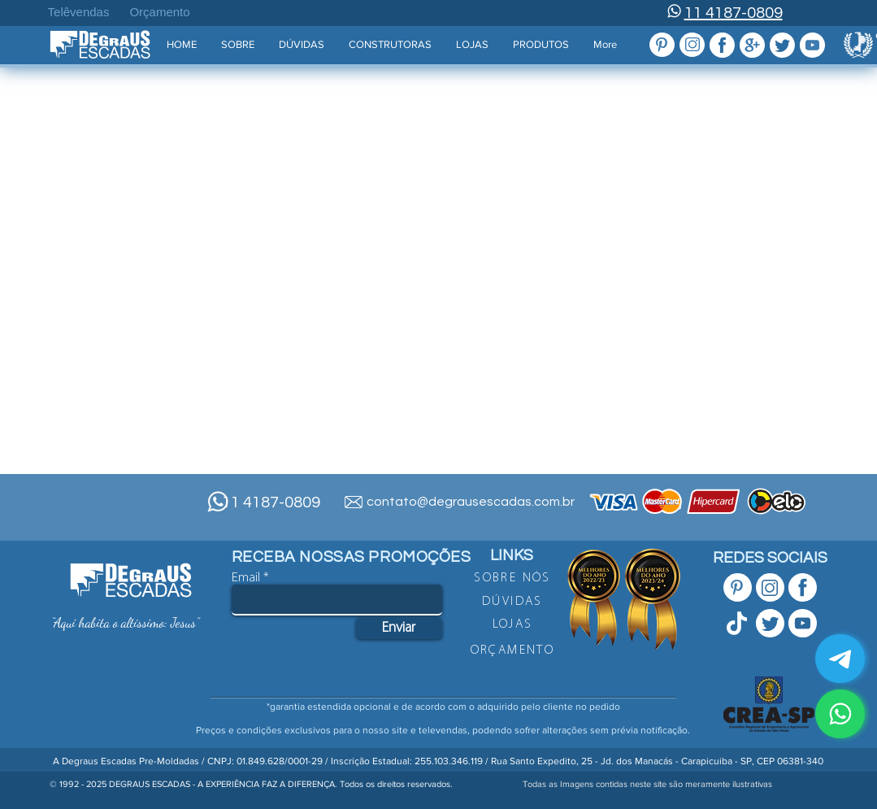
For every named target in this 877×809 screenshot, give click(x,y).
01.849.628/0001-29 (280, 761)
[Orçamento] (160, 11)
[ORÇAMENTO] (513, 650)
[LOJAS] (513, 624)
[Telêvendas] (79, 11)
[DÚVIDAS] (513, 601)
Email (246, 578)
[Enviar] (399, 628)
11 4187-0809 (271, 502)
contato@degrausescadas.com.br (471, 501)
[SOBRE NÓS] (513, 578)
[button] (593, 596)
